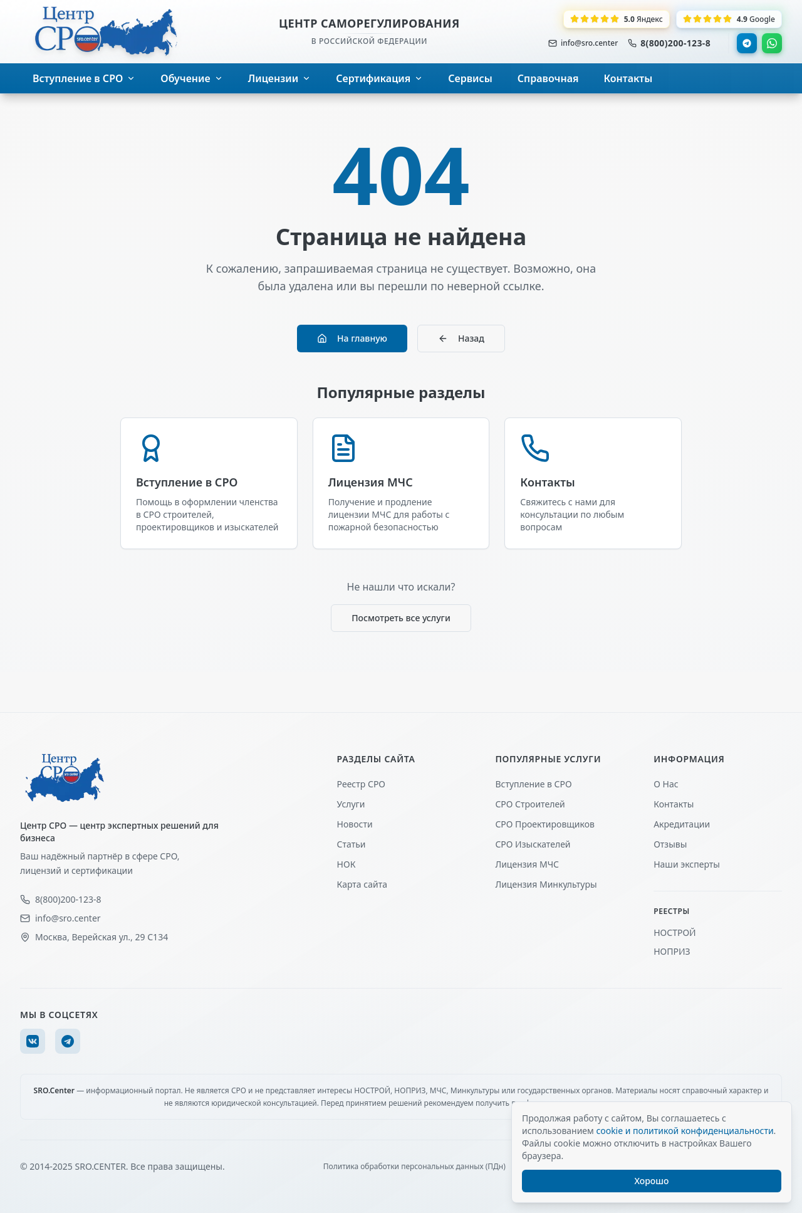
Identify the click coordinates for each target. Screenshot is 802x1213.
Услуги (351, 804)
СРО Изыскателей (532, 844)
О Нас (666, 784)
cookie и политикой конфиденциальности (684, 1131)
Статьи (351, 844)
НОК (346, 864)
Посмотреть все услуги (401, 618)
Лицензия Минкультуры (545, 884)
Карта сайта (362, 884)
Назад (461, 338)
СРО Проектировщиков (545, 824)
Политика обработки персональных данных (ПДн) (414, 1167)
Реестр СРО (361, 784)
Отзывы (670, 844)
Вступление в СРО (533, 784)
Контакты (674, 804)
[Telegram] (67, 1041)
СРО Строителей (530, 804)
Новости (355, 824)
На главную (352, 338)
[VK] (32, 1041)
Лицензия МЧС (527, 864)
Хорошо (652, 1181)
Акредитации (682, 824)
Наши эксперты (687, 864)
